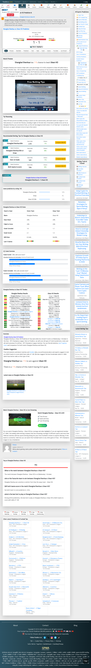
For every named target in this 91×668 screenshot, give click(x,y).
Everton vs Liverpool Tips (81, 427)
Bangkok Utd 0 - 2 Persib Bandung (53, 537)
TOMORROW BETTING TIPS (82, 64)
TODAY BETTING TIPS (83, 49)
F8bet (19, 663)
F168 (15, 654)
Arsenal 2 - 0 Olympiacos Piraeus (52, 558)
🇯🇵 (67, 631)
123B (56, 665)
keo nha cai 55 (73, 658)
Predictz (75, 665)
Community (33, 1)
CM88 (29, 663)
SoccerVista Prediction (66, 665)
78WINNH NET (32, 654)
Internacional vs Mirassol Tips (80, 414)
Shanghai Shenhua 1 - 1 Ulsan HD (19, 522)
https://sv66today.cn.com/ (41, 663)
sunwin (43, 652)
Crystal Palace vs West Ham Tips (80, 400)
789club (57, 661)
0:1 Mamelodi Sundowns (54, 324)
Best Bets (18, 51)
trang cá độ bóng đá (25, 665)
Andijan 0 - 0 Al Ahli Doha (16, 537)
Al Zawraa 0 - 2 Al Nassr (50, 529)
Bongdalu (32, 656)
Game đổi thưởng (35, 658)
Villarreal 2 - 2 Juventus (50, 586)
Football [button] (17, 1)
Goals (43, 51)
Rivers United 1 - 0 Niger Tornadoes (33, 609)
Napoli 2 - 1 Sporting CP (16, 579)
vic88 (80, 658)
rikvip (58, 654)
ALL (6, 51)
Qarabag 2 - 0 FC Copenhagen (51, 579)
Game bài (13, 658)
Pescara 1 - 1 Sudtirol (15, 601)
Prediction (26, 51)
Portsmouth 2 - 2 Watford (17, 558)
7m (27, 656)
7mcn (16, 656)
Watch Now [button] (42, 425)
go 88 (25, 661)
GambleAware (47, 644)
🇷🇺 (64, 631)
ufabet (51, 658)
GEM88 (4, 656)
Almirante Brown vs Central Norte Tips (81, 335)
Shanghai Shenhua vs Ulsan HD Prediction (16, 29)
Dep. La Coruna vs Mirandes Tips (80, 376)
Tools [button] (46, 1)
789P (60, 658)
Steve (14, 444)
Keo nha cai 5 (42, 654)
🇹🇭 (70, 631)
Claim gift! (10, 14)
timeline (32, 352)
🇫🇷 (56, 631)
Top (85, 661)
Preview (12, 51)
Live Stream (64, 51)
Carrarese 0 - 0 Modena (16, 594)
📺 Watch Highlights (36, 47)
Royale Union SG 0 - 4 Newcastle (19, 586)
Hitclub (19, 658)
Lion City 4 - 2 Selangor (50, 544)
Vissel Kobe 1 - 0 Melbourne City (52, 522)
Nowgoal (22, 656)
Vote (32, 51)
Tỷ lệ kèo (25, 658)
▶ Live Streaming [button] (20, 419)
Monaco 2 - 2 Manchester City (52, 572)
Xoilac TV (44, 658)
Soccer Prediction (34, 631)
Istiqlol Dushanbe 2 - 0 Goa (17, 544)
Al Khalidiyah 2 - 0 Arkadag (17, 529)
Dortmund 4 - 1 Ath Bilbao (17, 572)
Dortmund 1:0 (54, 320)
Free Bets (55, 51)
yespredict (41, 661)
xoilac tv (41, 665)
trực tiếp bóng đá (65, 663)
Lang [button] (86, 1)
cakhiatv (48, 652)
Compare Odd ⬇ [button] (60, 159)
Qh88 (73, 652)
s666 (60, 652)
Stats (37, 51)
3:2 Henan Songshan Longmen (20, 312)
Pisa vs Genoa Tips (81, 440)
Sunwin (65, 658)
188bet (55, 652)
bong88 (15, 652)
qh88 (68, 652)
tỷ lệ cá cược (54, 663)
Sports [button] (25, 1)
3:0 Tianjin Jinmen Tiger (20, 317)
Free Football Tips (22, 631)
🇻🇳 (73, 631)
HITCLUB (39, 656)
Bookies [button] (53, 1)
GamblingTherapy (58, 644)
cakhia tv (35, 665)
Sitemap (58, 641)
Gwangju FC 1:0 (54, 318)
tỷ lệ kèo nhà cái (7, 652)
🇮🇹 (53, 631)
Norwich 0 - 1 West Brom (50, 551)
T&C (31, 641)
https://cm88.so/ (11, 663)
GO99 (55, 658)
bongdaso (30, 652)
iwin (55, 654)
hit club (70, 661)
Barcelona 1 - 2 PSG (15, 565)
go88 (85, 656)
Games (49, 51)
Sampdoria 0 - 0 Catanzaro (51, 601)
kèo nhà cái (22, 652)
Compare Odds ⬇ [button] (60, 142)
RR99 (35, 661)
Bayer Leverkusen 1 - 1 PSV (51, 565)
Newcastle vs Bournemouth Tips (80, 387)
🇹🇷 (59, 631)
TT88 (4, 661)
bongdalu (37, 652)
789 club (63, 661)
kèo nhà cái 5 (75, 663)
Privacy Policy (49, 641)
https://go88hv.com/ (68, 654)
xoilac (46, 665)
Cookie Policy (39, 641)
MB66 (10, 654)
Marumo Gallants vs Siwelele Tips (81, 362)
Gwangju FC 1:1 (54, 327)
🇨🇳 (62, 631)
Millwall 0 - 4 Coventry (15, 551)
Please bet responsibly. (62, 634)
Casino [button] (40, 1)
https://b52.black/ (81, 654)
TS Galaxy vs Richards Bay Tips (81, 348)
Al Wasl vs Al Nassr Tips (81, 450)
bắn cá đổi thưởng (48, 656)
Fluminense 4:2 (54, 322)
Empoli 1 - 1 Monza (48, 594)
